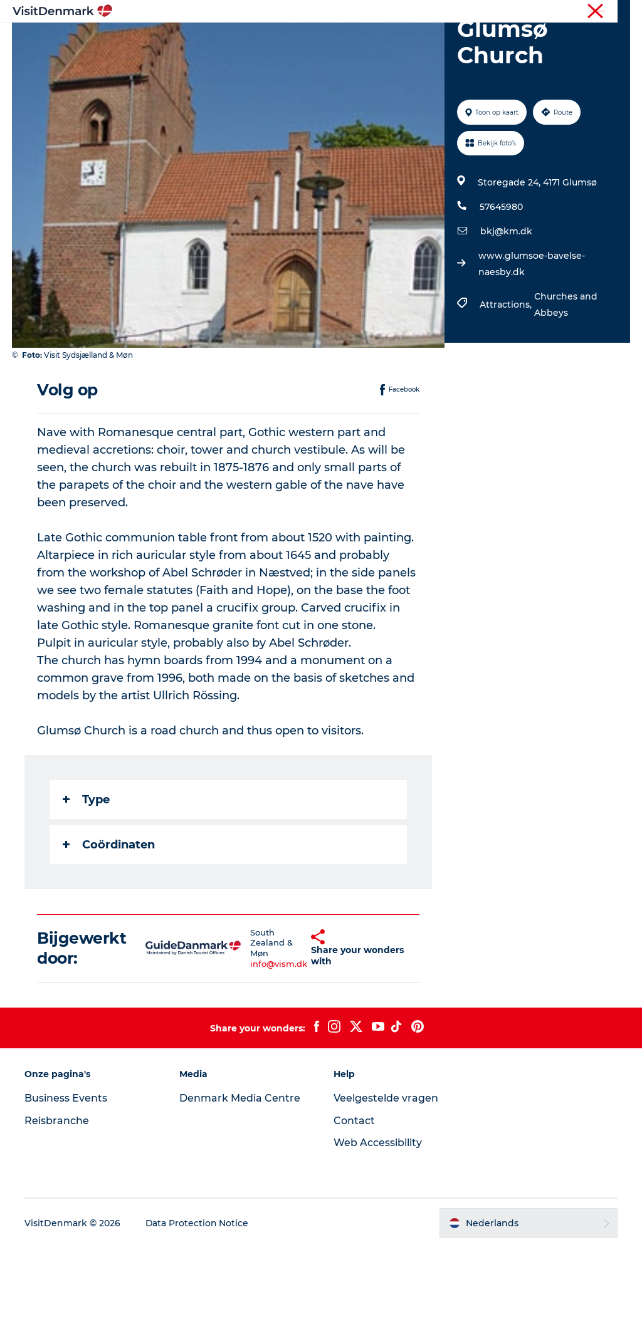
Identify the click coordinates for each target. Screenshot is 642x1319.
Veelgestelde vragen (386, 1169)
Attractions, (507, 376)
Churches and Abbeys (565, 376)
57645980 (501, 278)
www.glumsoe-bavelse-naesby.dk (531, 335)
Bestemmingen (265, 40)
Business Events (66, 1169)
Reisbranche (577, 12)
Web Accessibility (378, 1214)
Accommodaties (438, 40)
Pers (621, 12)
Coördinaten (109, 915)
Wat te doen (350, 40)
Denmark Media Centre (239, 1169)
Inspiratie (187, 40)
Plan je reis (321, 54)
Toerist (529, 12)
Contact (354, 1191)
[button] (290, 1019)
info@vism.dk (256, 1035)
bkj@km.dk (506, 302)
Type (86, 870)
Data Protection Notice (198, 1294)
